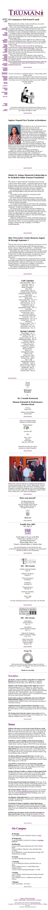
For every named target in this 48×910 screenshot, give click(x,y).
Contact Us (5, 110)
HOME (16, 900)
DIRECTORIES (22, 900)
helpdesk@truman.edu (14, 64)
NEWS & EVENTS (31, 900)
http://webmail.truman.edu (26, 47)
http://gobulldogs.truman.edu (26, 791)
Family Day (5, 85)
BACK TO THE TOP (28, 67)
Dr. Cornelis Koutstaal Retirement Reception (4, 69)
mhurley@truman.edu (38, 815)
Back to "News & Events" (27, 898)
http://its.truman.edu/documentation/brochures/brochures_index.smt (27, 61)
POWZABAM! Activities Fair (4, 73)
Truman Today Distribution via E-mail (4, 34)
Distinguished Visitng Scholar (4, 93)
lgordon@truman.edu (35, 902)
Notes (39, 835)
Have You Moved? (5, 83)
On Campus (4, 105)
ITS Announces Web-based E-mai (4, 29)
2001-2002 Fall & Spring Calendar (4, 64)
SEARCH (38, 900)
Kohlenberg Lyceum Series (5, 89)
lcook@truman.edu (13, 224)
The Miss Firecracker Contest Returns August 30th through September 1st (4, 58)
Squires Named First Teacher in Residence (4, 41)
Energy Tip (5, 96)
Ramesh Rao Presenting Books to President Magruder (4, 78)
